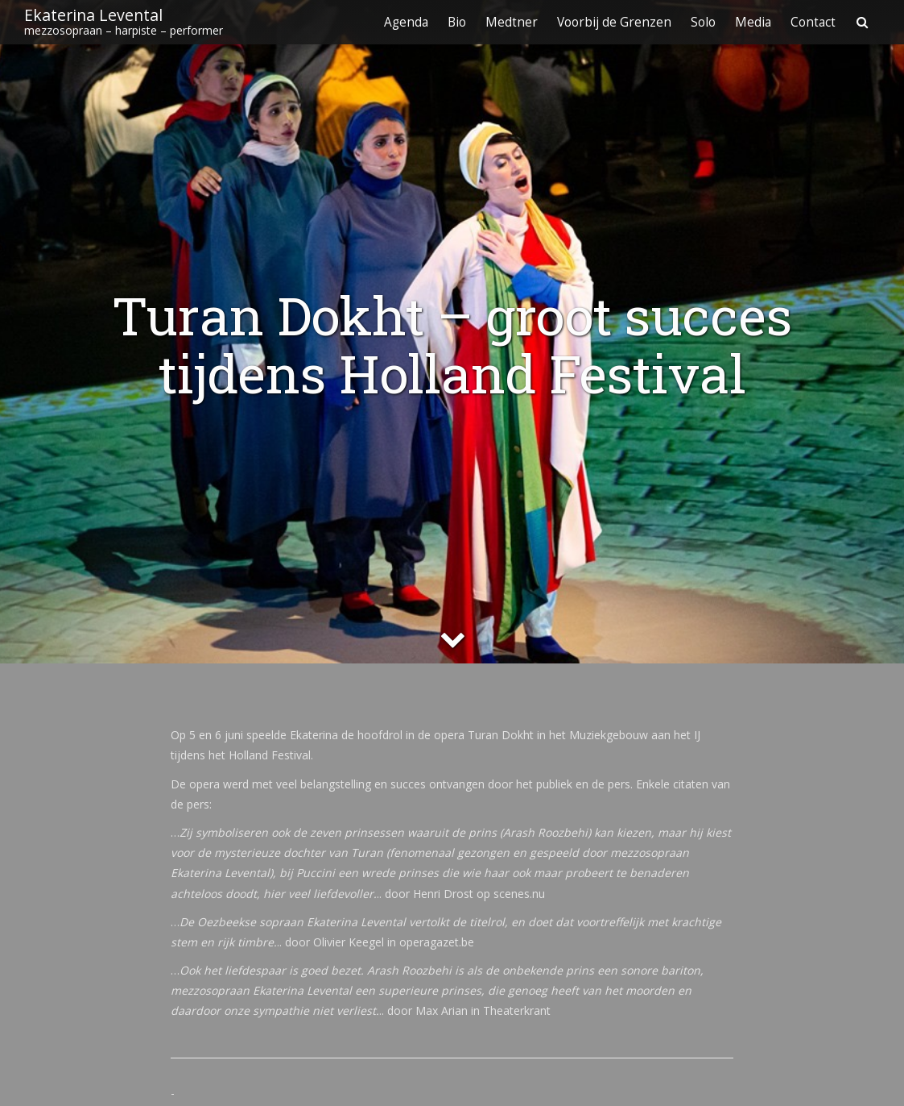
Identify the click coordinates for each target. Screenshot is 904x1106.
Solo (703, 22)
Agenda (406, 22)
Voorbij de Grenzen (614, 22)
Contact (813, 22)
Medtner (511, 22)
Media (753, 22)
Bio (457, 22)
